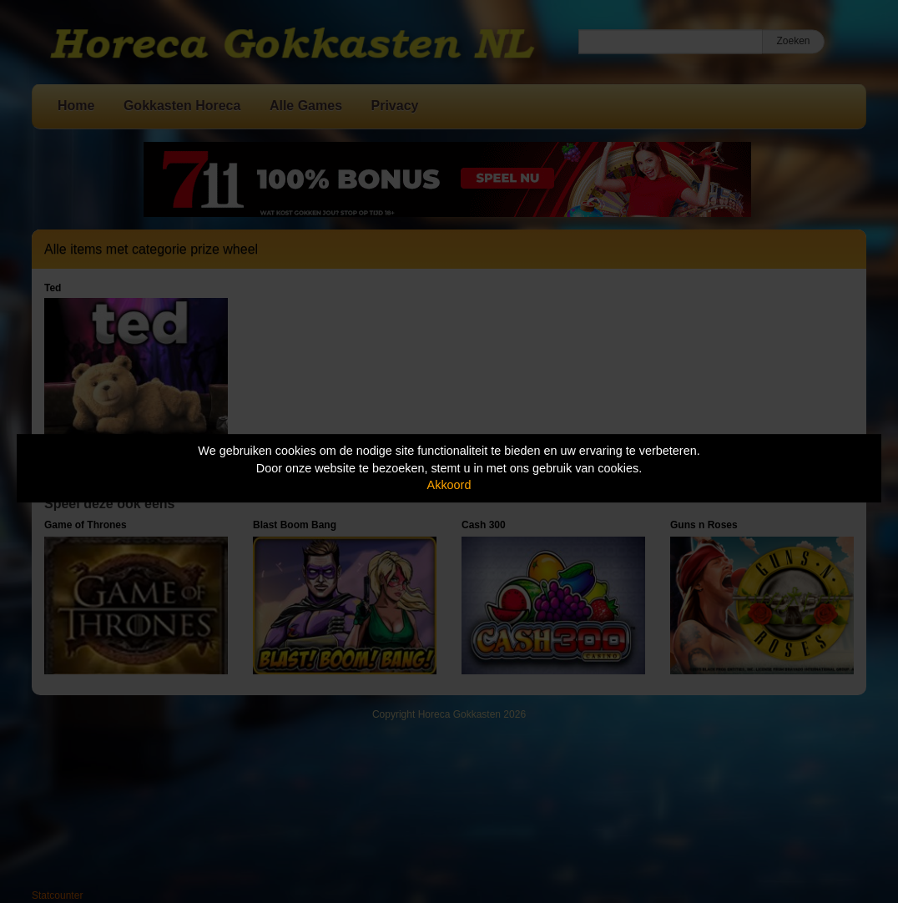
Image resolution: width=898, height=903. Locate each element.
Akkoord (449, 485)
